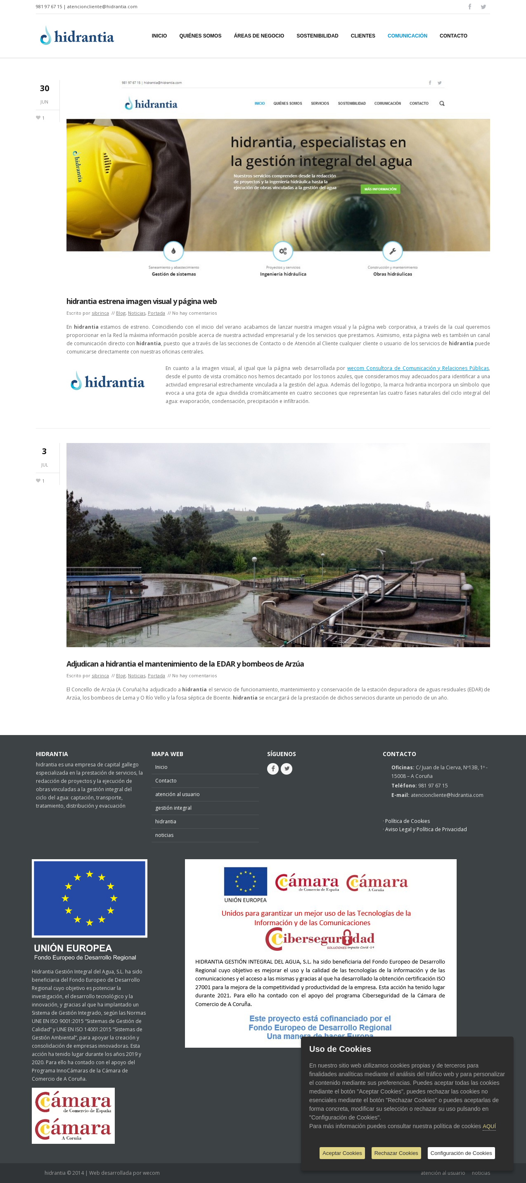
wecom (151, 1172)
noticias (164, 835)
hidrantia (165, 821)
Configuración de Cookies (461, 1153)
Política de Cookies (407, 821)
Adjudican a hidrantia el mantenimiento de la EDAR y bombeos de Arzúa (185, 664)
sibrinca (100, 313)
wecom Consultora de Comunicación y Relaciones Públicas (418, 368)
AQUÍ (489, 1126)
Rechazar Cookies (396, 1153)
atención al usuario (177, 794)
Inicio (161, 767)
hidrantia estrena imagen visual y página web (141, 301)
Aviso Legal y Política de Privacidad (426, 829)
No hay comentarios (194, 313)
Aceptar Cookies (342, 1153)
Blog (121, 313)
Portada (156, 313)
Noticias (136, 313)
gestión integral (173, 807)
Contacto (166, 780)
